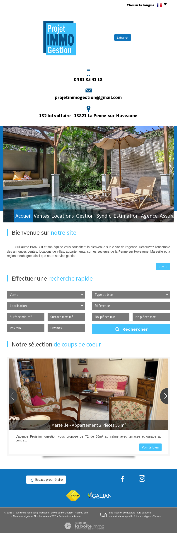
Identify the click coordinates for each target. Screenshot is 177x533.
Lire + (163, 266)
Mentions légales (22, 516)
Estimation (115, 216)
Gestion (76, 216)
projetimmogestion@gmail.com (88, 97)
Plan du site (81, 512)
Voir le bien (150, 447)
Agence (137, 216)
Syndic (94, 216)
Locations (54, 216)
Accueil (16, 216)
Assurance (158, 216)
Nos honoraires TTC (45, 516)
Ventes (34, 216)
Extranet (122, 37)
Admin (76, 516)
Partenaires (65, 516)
